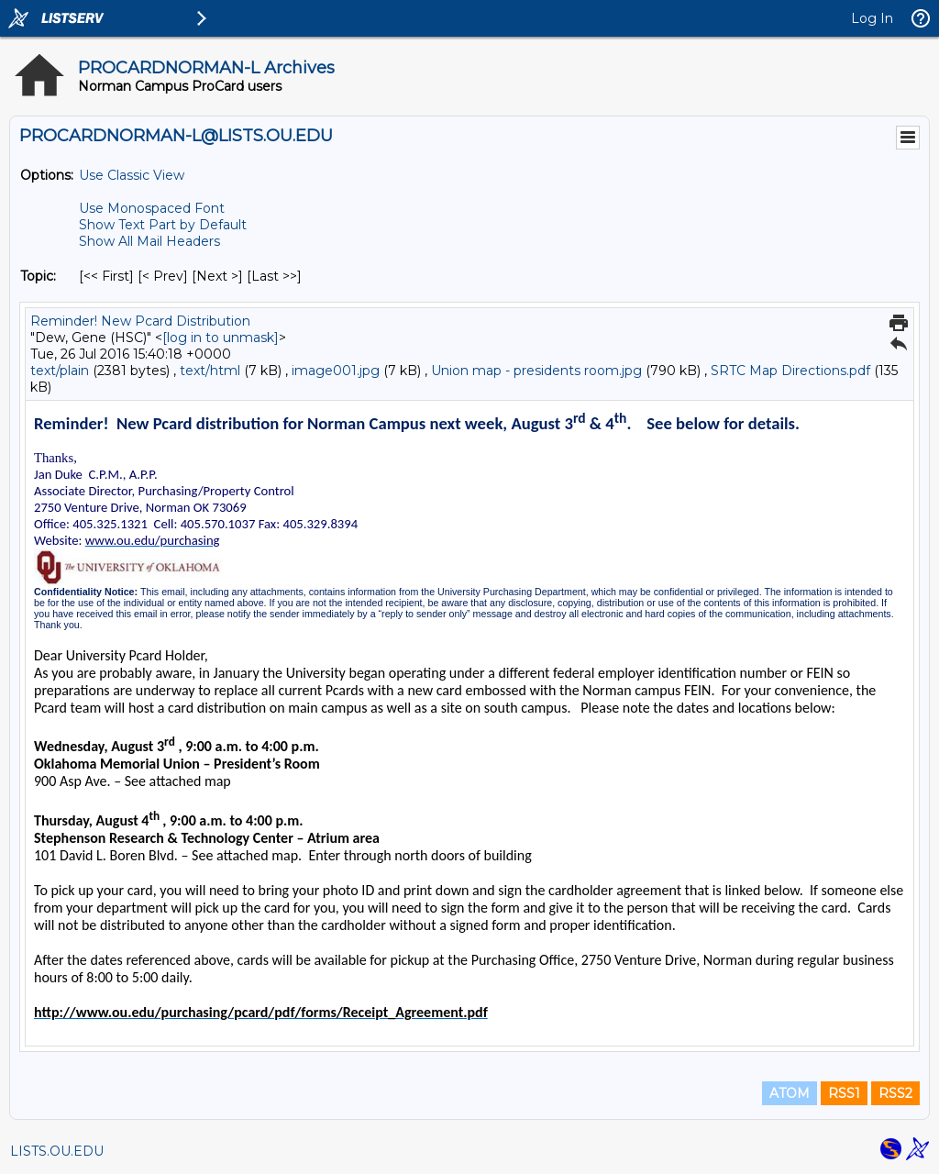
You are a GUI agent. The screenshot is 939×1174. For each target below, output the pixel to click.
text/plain (59, 370)
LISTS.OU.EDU (57, 1151)
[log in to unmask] (220, 337)
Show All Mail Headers (149, 241)
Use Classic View (131, 175)
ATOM (789, 1093)
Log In (872, 18)
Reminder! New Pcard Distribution (140, 321)
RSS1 (844, 1093)
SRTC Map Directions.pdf (790, 370)
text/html (210, 370)
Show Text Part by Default (163, 224)
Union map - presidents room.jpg (536, 370)
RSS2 (895, 1093)
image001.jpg (336, 370)
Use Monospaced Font (152, 208)
